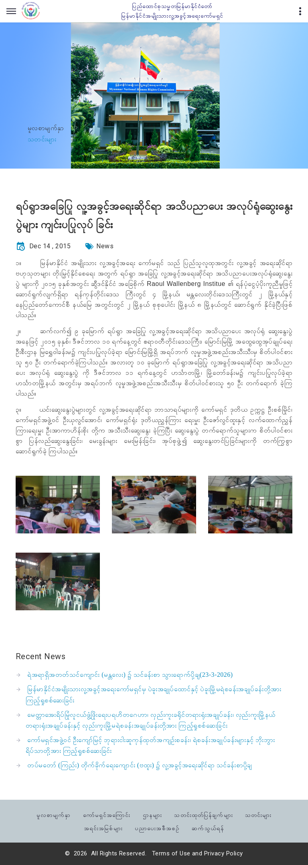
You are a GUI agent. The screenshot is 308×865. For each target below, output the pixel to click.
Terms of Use (171, 853)
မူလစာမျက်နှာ (46, 128)
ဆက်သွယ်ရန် (208, 827)
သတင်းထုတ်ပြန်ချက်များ (203, 814)
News (104, 246)
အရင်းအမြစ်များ (103, 827)
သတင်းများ (258, 814)
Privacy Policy (223, 853)
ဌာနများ (152, 814)
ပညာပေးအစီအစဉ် (157, 827)
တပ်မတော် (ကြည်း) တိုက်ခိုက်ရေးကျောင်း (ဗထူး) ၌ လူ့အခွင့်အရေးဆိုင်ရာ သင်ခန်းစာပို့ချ (139, 765)
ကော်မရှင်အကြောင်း (107, 814)
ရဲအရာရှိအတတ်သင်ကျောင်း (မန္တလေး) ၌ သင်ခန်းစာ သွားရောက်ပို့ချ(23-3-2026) (130, 674)
